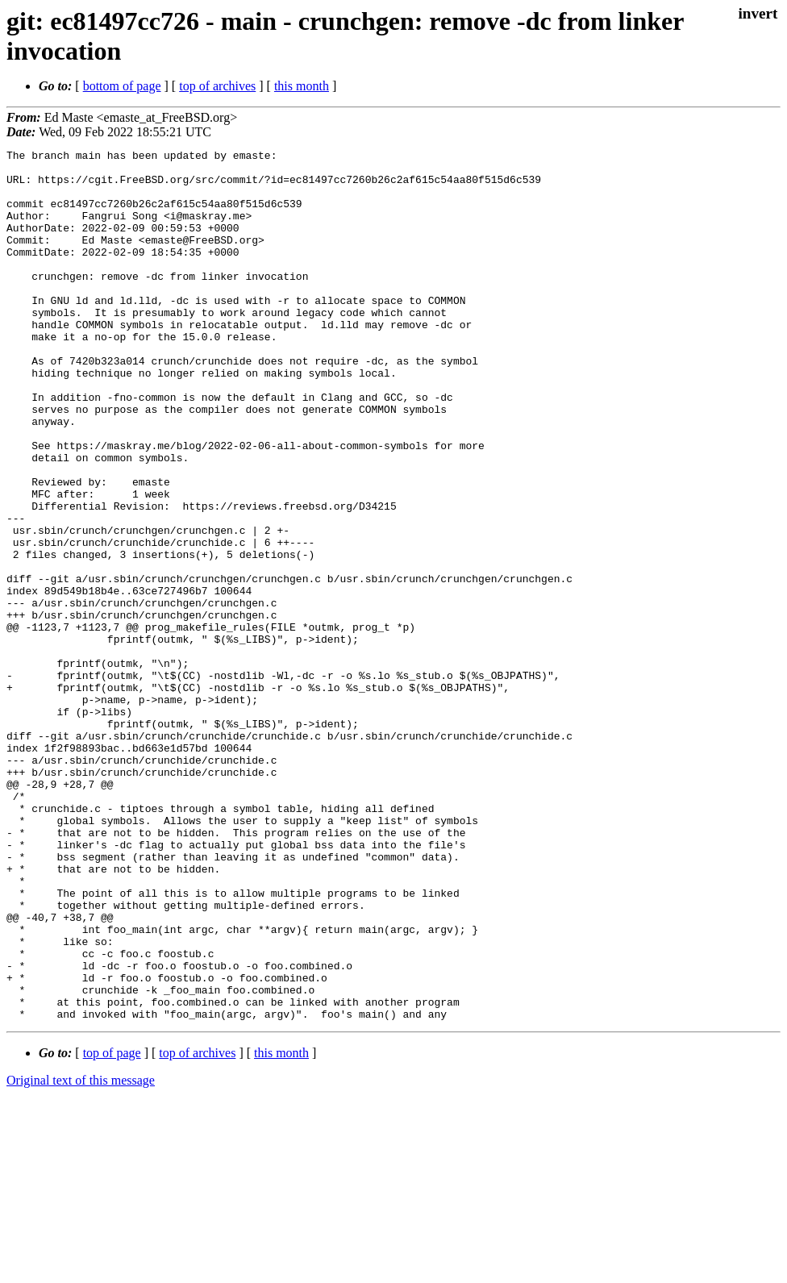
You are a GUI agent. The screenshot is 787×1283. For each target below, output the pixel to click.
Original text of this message (80, 1254)
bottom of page (122, 86)
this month (301, 86)
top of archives (217, 86)
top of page (112, 1227)
